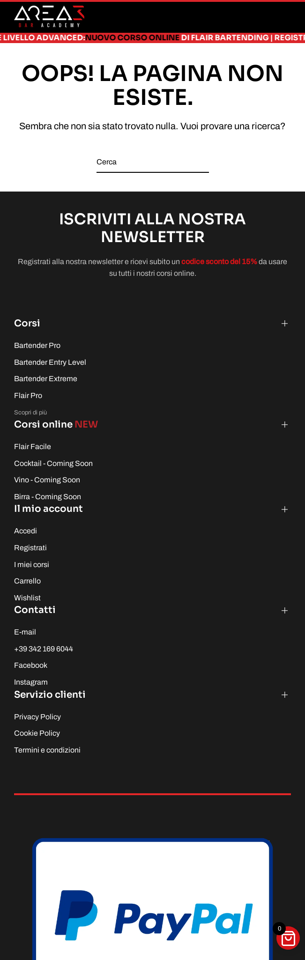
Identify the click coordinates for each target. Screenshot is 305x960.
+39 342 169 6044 (43, 649)
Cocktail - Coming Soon (53, 463)
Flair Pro (28, 395)
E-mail (25, 632)
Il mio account (48, 509)
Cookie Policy (37, 733)
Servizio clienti (50, 695)
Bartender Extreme (45, 379)
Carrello (27, 581)
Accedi (25, 531)
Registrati (30, 548)
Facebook (30, 665)
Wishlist (27, 598)
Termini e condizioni (47, 750)
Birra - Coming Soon (47, 497)
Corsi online (56, 424)
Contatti (35, 610)
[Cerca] (153, 162)
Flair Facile (32, 446)
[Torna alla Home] (49, 16)
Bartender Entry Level (50, 362)
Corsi (27, 323)
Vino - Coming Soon (47, 480)
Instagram (31, 682)
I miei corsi (31, 565)
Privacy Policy (37, 717)
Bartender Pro (37, 345)
